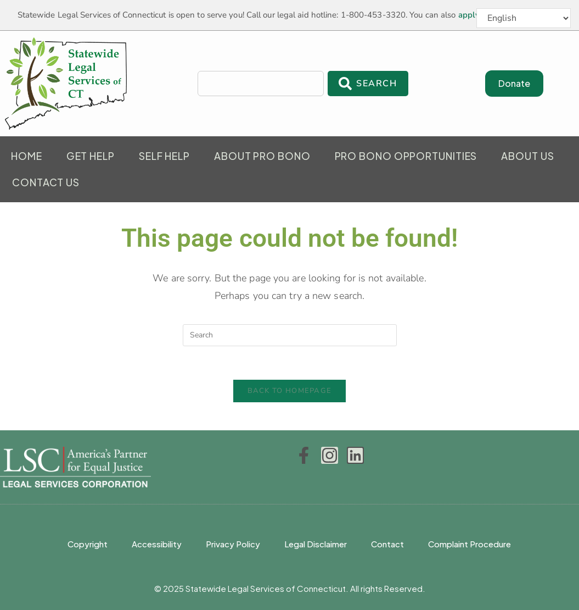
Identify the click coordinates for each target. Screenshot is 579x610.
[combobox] (261, 83)
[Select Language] (523, 18)
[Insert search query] (290, 335)
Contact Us (46, 182)
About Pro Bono (262, 155)
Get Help (90, 155)
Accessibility (157, 544)
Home (26, 155)
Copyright (88, 544)
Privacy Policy (233, 544)
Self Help (164, 155)
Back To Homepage (290, 391)
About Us (527, 155)
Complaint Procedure (469, 544)
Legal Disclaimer (315, 544)
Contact (387, 544)
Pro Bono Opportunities (406, 155)
